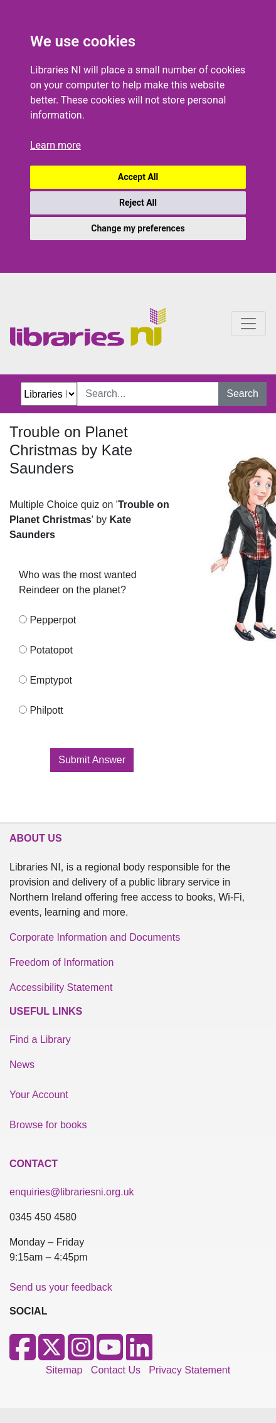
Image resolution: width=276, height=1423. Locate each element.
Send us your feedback (60, 1287)
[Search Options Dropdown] (49, 394)
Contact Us (116, 1370)
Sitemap (64, 1370)
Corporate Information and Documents (94, 937)
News (21, 1064)
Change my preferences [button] (137, 228)
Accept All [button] (138, 177)
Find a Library (40, 1039)
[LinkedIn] (139, 1355)
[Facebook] (22, 1355)
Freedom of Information (61, 962)
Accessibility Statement (61, 987)
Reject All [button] (138, 203)
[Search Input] (148, 394)
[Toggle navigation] (248, 323)
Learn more (55, 145)
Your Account (38, 1094)
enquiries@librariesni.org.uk (71, 1192)
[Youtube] (110, 1355)
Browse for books (48, 1124)
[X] (51, 1355)
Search (242, 393)
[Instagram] (81, 1355)
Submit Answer (91, 759)
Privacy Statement (189, 1370)
